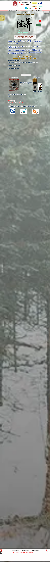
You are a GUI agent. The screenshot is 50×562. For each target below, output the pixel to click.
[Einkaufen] (34, 3)
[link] (40, 3)
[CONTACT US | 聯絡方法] (35, 550)
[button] (34, 6)
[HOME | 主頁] (15, 550)
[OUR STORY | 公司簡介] (25, 550)
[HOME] (46, 12)
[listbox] (34, 6)
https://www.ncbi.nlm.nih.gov (12, 43)
